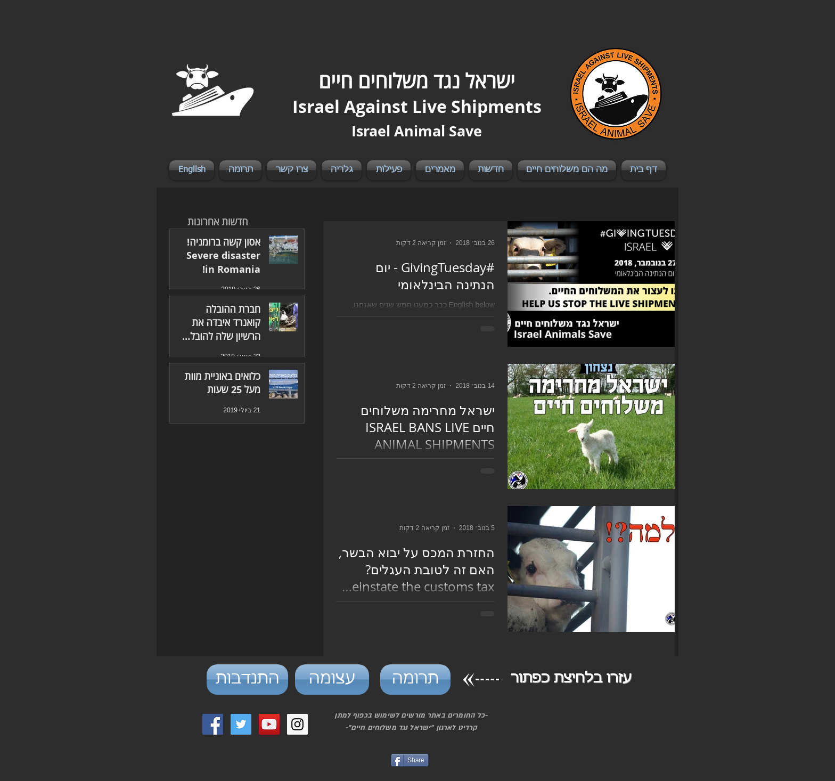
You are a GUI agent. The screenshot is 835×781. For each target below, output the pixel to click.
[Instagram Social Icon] (297, 724)
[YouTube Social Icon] (269, 724)
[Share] (410, 760)
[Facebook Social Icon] (212, 724)
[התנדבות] (247, 679)
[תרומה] (415, 679)
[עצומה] (332, 679)
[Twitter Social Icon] (241, 724)
